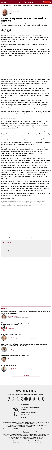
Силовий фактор (7, 251)
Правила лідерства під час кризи (11, 334)
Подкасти (29, 5)
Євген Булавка (14, 12)
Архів (46, 5)
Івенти (24, 5)
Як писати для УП (25, 414)
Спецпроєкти (36, 5)
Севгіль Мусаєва (39, 437)
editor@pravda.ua (38, 438)
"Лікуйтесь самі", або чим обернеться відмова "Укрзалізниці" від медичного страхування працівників (25, 312)
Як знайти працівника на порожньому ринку (15, 355)
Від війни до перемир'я (8, 365)
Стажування (23, 416)
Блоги (42, 5)
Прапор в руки (7, 248)
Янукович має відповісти (10, 245)
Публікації (8, 5)
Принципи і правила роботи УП (28, 412)
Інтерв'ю (20, 5)
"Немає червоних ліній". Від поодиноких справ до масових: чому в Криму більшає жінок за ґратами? (24, 323)
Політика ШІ (23, 409)
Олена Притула (23, 438)
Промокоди (23, 417)
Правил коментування (29, 237)
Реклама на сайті (25, 404)
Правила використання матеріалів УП (30, 407)
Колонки (14, 5)
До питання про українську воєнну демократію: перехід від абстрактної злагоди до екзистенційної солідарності (24, 344)
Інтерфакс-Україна (17, 426)
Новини (3, 5)
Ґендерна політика (25, 411)
